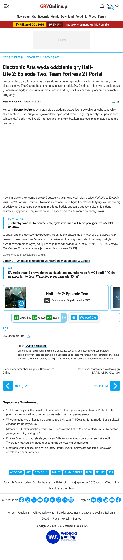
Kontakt (66, 518)
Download (67, 16)
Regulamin (23, 512)
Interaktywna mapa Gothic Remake (87, 24)
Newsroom (23, 16)
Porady (56, 472)
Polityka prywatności (68, 512)
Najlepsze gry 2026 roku (53, 482)
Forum (102, 16)
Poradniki (81, 16)
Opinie (55, 16)
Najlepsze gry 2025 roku (87, 482)
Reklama (110, 512)
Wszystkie (16, 472)
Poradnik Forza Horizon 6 (19, 482)
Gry (34, 16)
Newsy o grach (51, 57)
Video (92, 16)
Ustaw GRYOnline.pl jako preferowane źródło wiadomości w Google (46, 260)
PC (28, 335)
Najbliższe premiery (61, 488)
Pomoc (77, 518)
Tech (89, 472)
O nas (11, 512)
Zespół (46, 518)
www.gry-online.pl (13, 57)
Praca (55, 518)
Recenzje (43, 16)
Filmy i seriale (73, 472)
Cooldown (41, 472)
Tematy (100, 472)
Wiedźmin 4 (112, 482)
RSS (111, 472)
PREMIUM (55, 24)
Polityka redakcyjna (43, 512)
